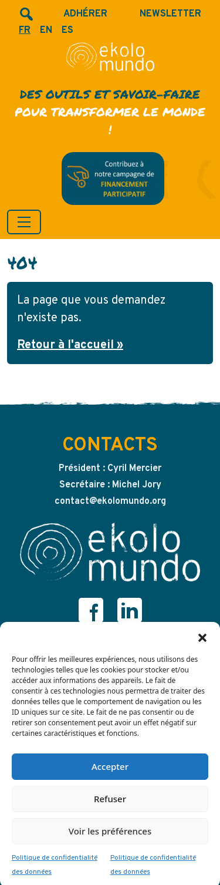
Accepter (110, 775)
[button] (202, 645)
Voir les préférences (110, 840)
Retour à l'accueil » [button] (70, 345)
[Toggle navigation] (24, 222)
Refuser (110, 807)
